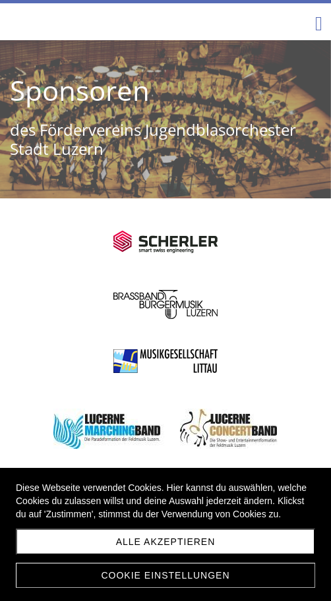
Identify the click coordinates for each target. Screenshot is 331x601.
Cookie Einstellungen (165, 575)
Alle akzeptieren (166, 541)
